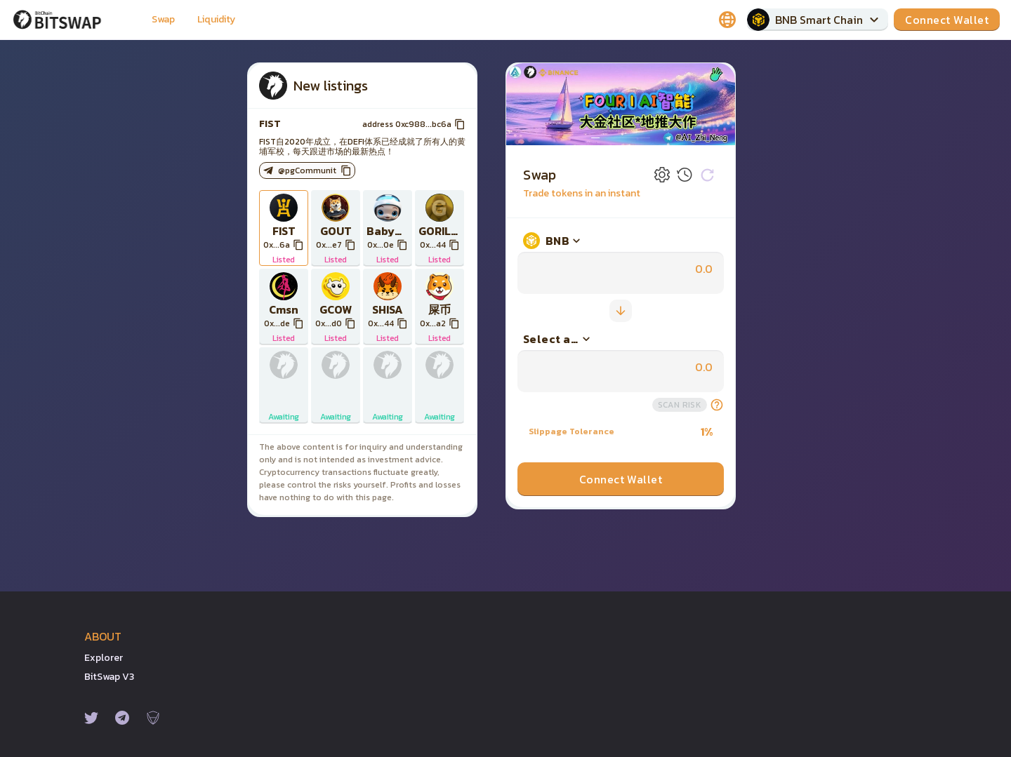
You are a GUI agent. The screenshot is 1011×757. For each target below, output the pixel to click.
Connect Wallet (621, 479)
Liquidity (216, 19)
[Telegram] (122, 718)
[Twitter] (91, 718)
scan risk (679, 404)
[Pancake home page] (67, 19)
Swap (163, 19)
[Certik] (153, 718)
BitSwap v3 (109, 676)
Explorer (103, 657)
